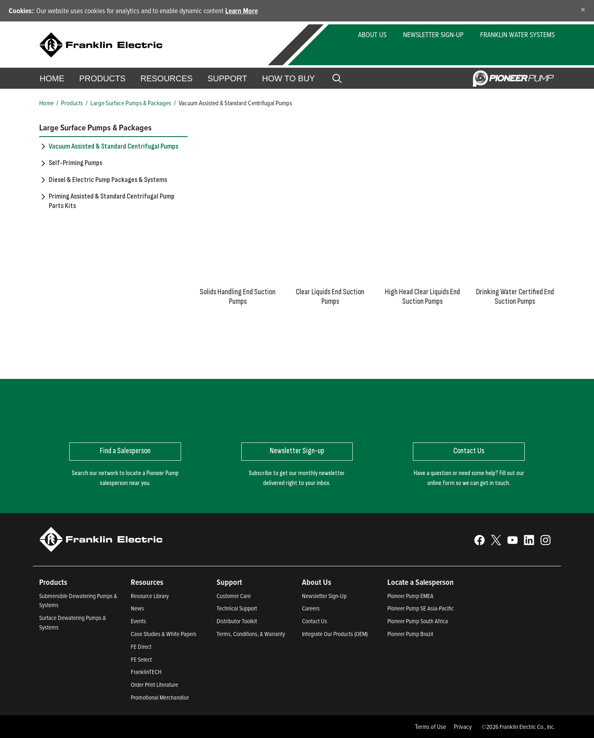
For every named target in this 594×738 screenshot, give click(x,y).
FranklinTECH (146, 671)
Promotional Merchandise (160, 697)
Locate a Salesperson (420, 582)
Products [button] (102, 78)
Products (72, 102)
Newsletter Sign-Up (433, 34)
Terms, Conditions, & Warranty (251, 633)
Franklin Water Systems (517, 34)
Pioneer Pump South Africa (417, 621)
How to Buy (288, 78)
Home (52, 78)
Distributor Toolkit (237, 621)
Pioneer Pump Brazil (410, 633)
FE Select (141, 659)
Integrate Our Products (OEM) (335, 633)
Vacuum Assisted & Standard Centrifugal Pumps (113, 146)
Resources (166, 78)
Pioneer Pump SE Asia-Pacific (420, 608)
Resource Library (150, 595)
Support (227, 78)
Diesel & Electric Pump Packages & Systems (108, 179)
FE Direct (141, 646)
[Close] (583, 9)
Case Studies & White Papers (163, 633)
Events (138, 621)
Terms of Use (430, 726)
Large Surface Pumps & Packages (130, 102)
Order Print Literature (154, 684)
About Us (372, 34)
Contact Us (314, 621)
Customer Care (234, 595)
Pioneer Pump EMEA (410, 595)
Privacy (463, 726)
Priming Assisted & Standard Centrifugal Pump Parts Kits (111, 201)
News (137, 608)
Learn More (241, 10)
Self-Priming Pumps (75, 163)
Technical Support (237, 608)
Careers (311, 608)
